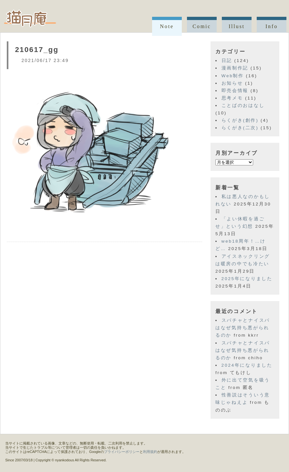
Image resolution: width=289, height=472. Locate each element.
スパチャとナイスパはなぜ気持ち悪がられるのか (242, 328)
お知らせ (232, 83)
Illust (237, 26)
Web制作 (233, 75)
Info (271, 26)
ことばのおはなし (243, 105)
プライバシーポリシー (121, 452)
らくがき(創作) (240, 120)
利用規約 (150, 452)
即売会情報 (235, 90)
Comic (201, 26)
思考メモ (232, 98)
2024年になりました (247, 365)
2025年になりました (247, 278)
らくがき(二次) (240, 127)
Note (167, 26)
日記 (227, 60)
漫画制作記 (235, 68)
